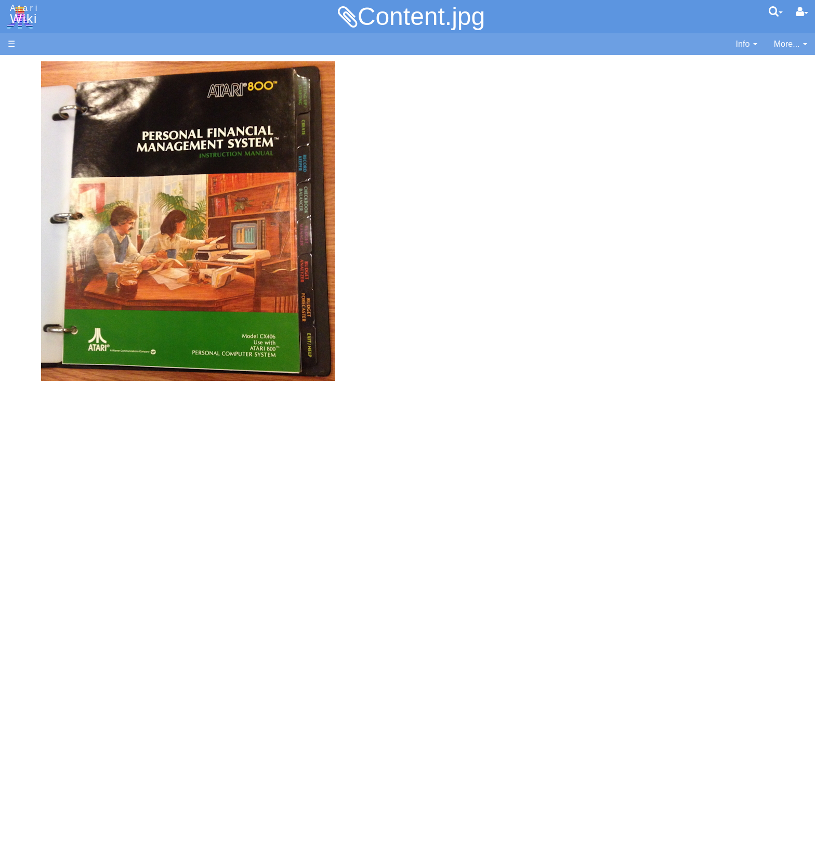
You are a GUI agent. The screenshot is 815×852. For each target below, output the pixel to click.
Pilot (37, 385)
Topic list (24, 154)
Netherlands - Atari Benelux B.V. (88, 701)
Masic (39, 361)
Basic (39, 278)
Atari (22, 14)
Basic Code (50, 509)
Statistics (24, 766)
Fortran (42, 314)
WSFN (41, 432)
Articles (21, 66)
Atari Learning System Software (66, 588)
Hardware (26, 84)
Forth (38, 302)
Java (37, 325)
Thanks (21, 742)
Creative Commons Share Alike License (81, 801)
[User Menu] (802, 12)
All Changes (30, 190)
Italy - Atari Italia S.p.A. (71, 689)
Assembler (48, 266)
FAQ (16, 207)
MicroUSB (26, 172)
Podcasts (25, 636)
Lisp (36, 337)
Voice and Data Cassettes (55, 553)
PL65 (38, 396)
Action (40, 254)
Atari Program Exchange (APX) (65, 571)
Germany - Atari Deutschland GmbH (95, 677)
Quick (39, 408)
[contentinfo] (746, 44)
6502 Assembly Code (68, 497)
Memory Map (32, 137)
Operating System (62, 473)
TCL (36, 420)
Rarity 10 (24, 754)
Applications (30, 119)
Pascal (41, 373)
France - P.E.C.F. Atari (69, 665)
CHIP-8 (42, 444)
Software (24, 102)
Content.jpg (421, 16)
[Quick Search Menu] (776, 11)
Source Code (53, 485)
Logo (38, 349)
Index (18, 225)
